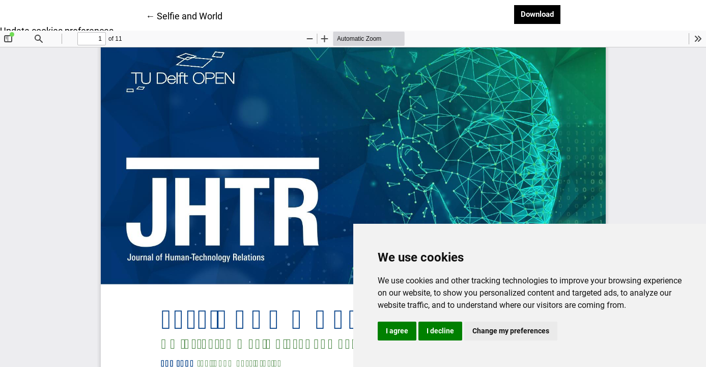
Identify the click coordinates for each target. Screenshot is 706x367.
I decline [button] (440, 331)
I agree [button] (397, 331)
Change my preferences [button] (510, 331)
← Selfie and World (184, 15)
